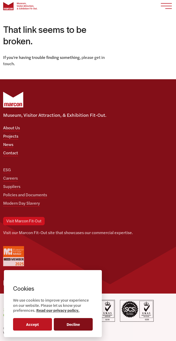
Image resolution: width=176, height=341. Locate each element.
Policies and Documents (25, 195)
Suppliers (11, 186)
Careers (10, 178)
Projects (10, 136)
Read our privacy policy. (57, 310)
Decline (73, 324)
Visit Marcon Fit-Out (24, 221)
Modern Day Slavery (21, 203)
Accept (32, 324)
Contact (10, 153)
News (8, 144)
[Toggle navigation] (166, 6)
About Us (11, 128)
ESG (7, 170)
